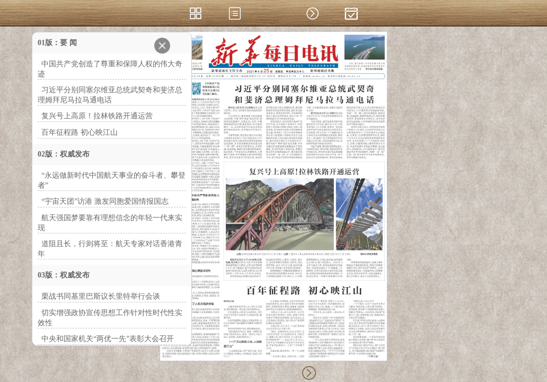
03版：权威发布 (64, 275)
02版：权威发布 (64, 154)
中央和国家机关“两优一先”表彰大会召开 (107, 339)
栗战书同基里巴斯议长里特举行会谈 (100, 296)
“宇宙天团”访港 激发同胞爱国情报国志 (105, 201)
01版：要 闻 (57, 43)
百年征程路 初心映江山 (79, 132)
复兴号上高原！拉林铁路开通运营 (97, 116)
